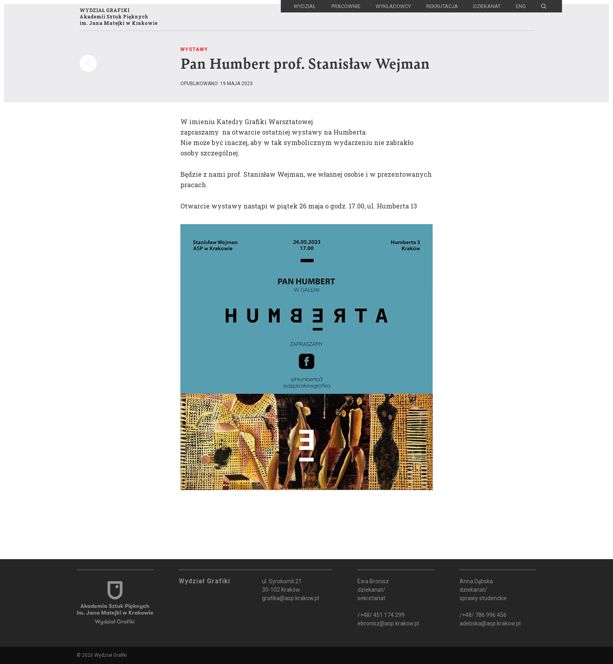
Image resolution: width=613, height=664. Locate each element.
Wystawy (194, 49)
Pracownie (345, 6)
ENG (521, 6)
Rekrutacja (442, 6)
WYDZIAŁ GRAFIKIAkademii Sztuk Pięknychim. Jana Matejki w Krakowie (118, 16)
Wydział (305, 6)
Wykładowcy (393, 6)
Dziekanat (487, 6)
